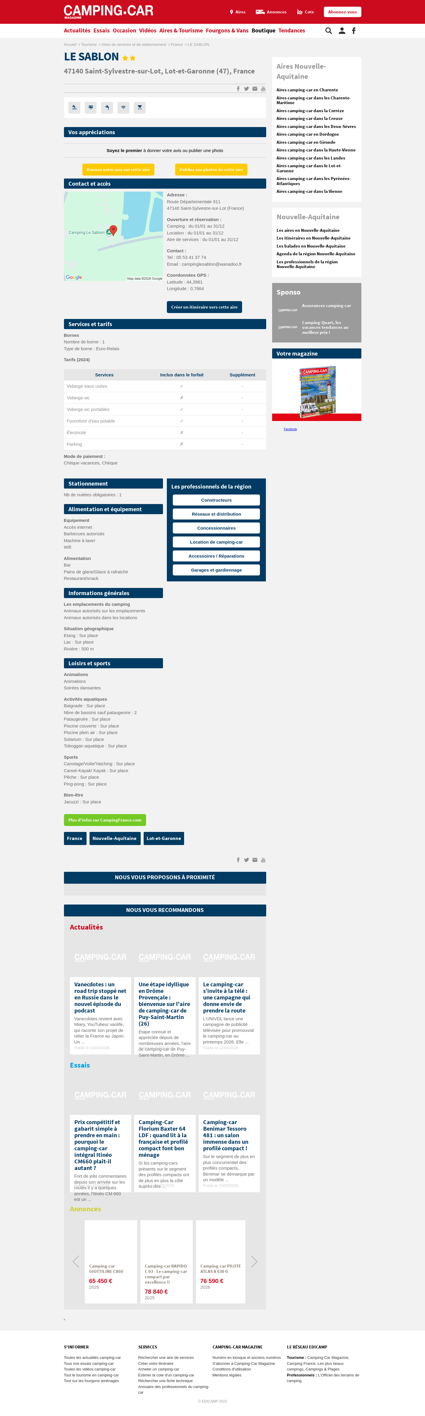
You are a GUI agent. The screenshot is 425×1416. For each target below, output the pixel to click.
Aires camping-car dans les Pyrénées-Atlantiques (314, 181)
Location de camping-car (216, 542)
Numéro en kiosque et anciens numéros (247, 1357)
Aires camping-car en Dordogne (308, 134)
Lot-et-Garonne (190, 71)
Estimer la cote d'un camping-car (166, 1375)
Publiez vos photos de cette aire (211, 170)
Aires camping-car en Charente (307, 90)
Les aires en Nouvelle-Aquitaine (308, 230)
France (244, 71)
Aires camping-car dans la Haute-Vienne (316, 150)
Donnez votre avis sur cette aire (118, 170)
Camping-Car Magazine (328, 1357)
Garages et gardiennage (216, 569)
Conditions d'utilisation (232, 1369)
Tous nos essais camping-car (89, 1363)
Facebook (290, 429)
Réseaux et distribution (216, 514)
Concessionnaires (216, 528)
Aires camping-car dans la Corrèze (310, 111)
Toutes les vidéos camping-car (90, 1369)
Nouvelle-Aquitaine (115, 838)
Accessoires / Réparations (216, 555)
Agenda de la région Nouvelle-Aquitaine (316, 254)
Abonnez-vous (342, 12)
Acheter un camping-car (158, 1369)
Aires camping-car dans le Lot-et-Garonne (309, 168)
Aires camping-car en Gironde (306, 142)
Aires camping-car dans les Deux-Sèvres (316, 126)
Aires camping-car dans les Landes (311, 158)
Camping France (301, 1363)
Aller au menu (417, 2)
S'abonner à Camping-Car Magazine (244, 1363)
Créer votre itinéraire (156, 1363)
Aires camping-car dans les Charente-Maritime (314, 100)
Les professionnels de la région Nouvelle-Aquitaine (307, 264)
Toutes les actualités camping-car (92, 1357)
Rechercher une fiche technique (165, 1381)
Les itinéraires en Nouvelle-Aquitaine (314, 238)
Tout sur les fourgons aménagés (91, 1381)
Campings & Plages (322, 1369)
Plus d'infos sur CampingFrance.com (105, 820)
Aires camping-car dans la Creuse (310, 118)
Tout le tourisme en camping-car (91, 1375)
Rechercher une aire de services (166, 1357)
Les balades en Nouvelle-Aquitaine (311, 246)
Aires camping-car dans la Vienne (309, 191)
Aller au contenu (420, 2)
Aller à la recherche (423, 2)
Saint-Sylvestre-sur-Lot (123, 71)
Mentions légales (227, 1375)
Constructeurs (216, 500)
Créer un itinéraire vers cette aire (204, 307)
